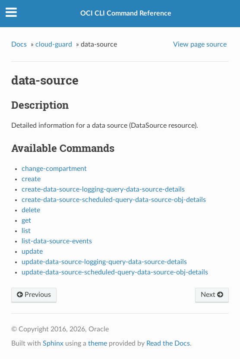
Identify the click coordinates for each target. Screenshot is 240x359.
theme (97, 343)
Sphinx (53, 343)
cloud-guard (53, 44)
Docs (19, 44)
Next (212, 294)
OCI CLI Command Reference (125, 13)
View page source (200, 44)
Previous (34, 294)
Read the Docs (168, 343)
